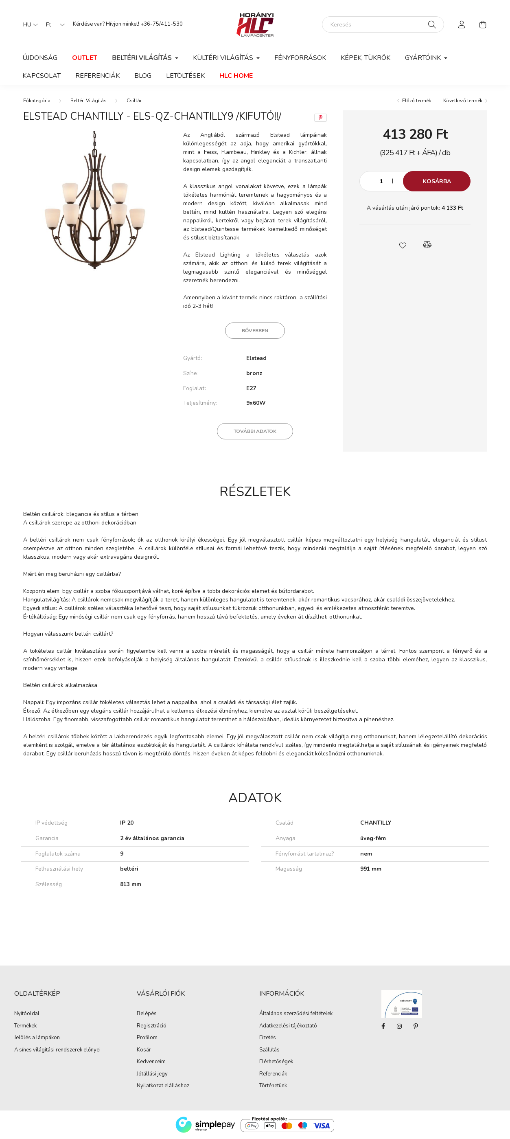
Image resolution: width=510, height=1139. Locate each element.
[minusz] (370, 181)
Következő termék (462, 100)
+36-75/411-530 (161, 24)
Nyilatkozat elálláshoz (163, 1086)
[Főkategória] (36, 100)
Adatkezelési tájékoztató (288, 1026)
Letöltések (185, 75)
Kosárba (437, 181)
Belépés (147, 1014)
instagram (399, 1026)
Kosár (144, 1050)
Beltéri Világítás (88, 100)
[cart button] (483, 24)
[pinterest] (320, 118)
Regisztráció (151, 1026)
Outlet (84, 57)
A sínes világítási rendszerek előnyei (57, 1050)
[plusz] (392, 181)
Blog (142, 75)
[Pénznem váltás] (53, 24)
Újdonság (39, 57)
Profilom (147, 1038)
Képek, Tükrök (365, 57)
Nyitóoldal (26, 1014)
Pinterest (415, 1026)
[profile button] (462, 24)
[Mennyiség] (381, 181)
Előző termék (416, 100)
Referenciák (97, 75)
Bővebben (255, 330)
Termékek (25, 1026)
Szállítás (269, 1050)
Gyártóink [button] (423, 57)
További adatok (255, 431)
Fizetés (267, 1038)
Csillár (134, 100)
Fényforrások (300, 57)
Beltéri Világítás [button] (142, 57)
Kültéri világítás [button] (224, 57)
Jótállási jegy (152, 1074)
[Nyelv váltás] (28, 24)
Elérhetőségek (276, 1062)
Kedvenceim (151, 1062)
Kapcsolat (41, 75)
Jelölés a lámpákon (37, 1038)
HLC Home (236, 75)
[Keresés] (383, 24)
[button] (403, 245)
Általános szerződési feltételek (296, 1014)
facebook (383, 1026)
